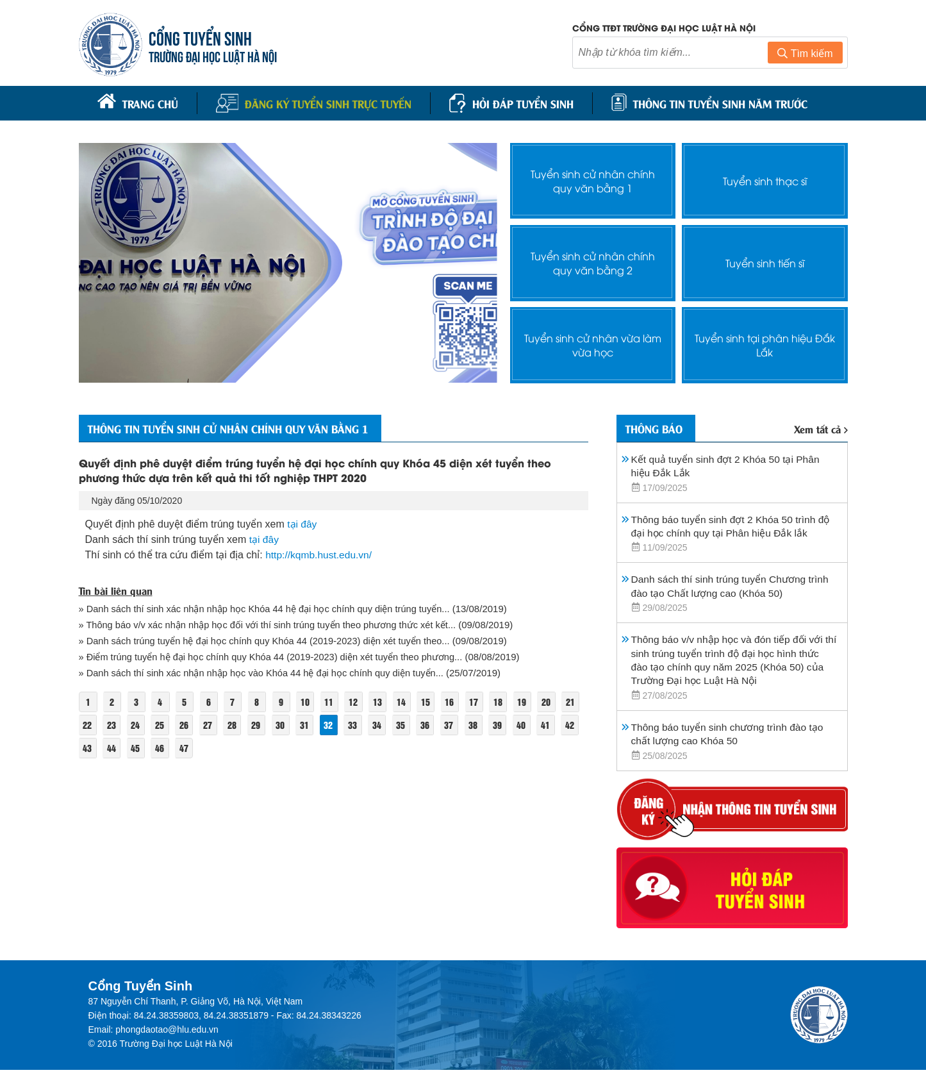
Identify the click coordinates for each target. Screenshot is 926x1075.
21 (87, 724)
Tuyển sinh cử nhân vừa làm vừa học (593, 343)
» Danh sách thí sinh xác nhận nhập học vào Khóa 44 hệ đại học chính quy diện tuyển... (266, 672)
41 (87, 747)
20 (556, 701)
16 (457, 701)
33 (383, 724)
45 (185, 747)
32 (358, 724)
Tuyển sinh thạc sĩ (764, 179)
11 (334, 701)
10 (310, 701)
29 (284, 724)
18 (506, 701)
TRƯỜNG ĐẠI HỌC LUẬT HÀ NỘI (213, 55)
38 (506, 724)
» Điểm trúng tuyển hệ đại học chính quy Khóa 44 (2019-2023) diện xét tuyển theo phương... (275, 656)
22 (112, 724)
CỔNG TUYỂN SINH (200, 37)
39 (531, 724)
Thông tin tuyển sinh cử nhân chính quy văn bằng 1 (236, 427)
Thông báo (656, 427)
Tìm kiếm (804, 53)
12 (358, 701)
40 (555, 724)
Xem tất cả (821, 427)
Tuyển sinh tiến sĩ (765, 261)
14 (408, 701)
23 (136, 724)
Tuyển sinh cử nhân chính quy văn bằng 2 (593, 261)
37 (481, 724)
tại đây (302, 523)
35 (432, 724)
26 (210, 724)
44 (161, 747)
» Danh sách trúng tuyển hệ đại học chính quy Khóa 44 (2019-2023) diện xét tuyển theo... (269, 640)
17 (482, 701)
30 (309, 724)
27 (235, 724)
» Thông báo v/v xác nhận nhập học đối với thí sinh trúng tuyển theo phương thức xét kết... (272, 624)
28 (260, 724)
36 (456, 724)
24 (161, 724)
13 (383, 701)
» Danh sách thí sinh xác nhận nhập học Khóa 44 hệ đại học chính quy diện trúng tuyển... (269, 608)
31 (333, 724)
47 (235, 747)
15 (433, 701)
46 (210, 747)
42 (112, 747)
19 (531, 701)
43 (136, 747)
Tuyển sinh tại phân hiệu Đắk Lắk (764, 343)
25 (185, 724)
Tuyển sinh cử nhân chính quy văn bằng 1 (593, 179)
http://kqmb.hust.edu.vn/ (320, 554)
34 (407, 724)
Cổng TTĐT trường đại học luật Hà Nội (664, 27)
